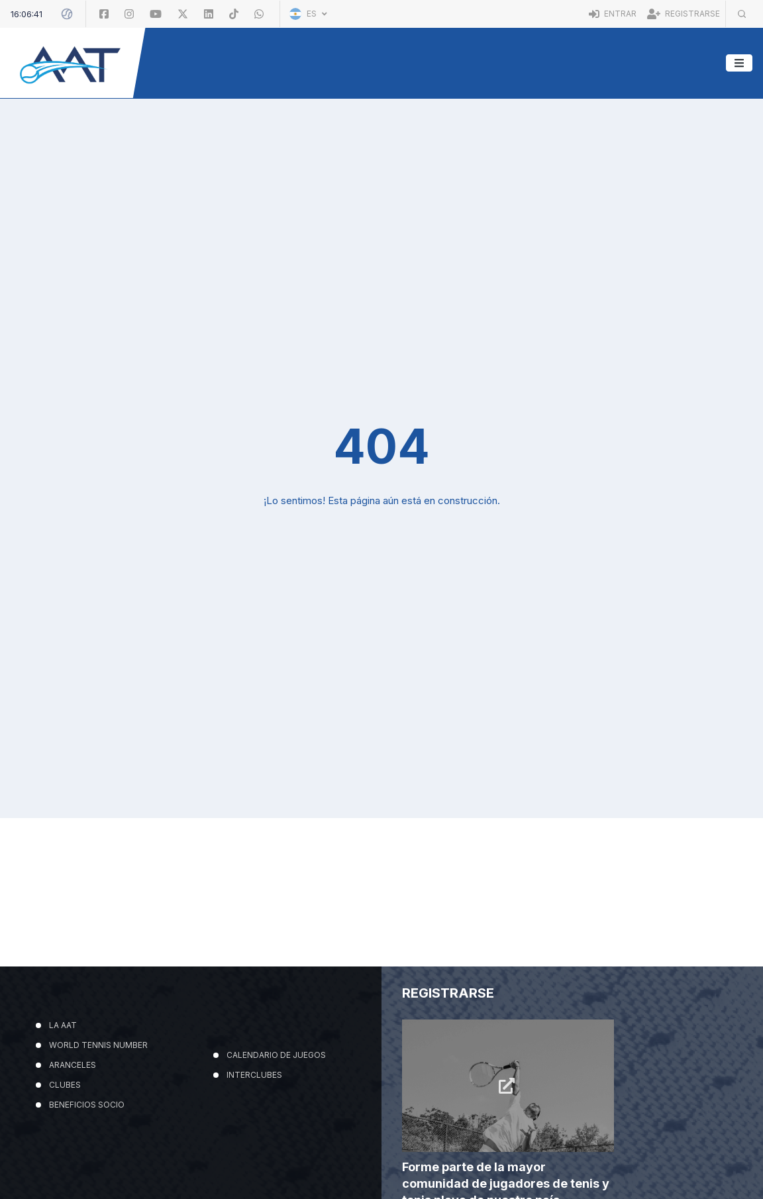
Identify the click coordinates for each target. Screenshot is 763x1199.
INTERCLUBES (254, 1154)
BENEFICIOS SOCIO (87, 1184)
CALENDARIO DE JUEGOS (276, 1134)
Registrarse (683, 14)
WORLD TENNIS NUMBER (98, 1124)
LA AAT (63, 1105)
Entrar (612, 14)
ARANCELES (72, 1144)
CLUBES (65, 1164)
